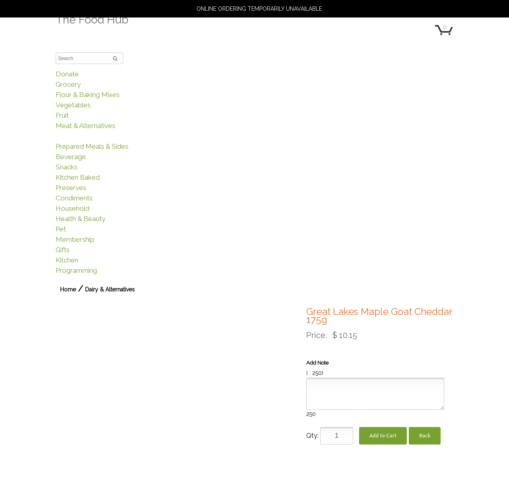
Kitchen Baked (78, 177)
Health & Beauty (80, 219)
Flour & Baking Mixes (88, 95)
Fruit (62, 115)
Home (68, 289)
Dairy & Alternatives (85, 136)
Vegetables (73, 105)
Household (72, 208)
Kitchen (67, 260)
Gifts (63, 250)
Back (424, 436)
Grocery (68, 84)
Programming (76, 270)
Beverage (71, 157)
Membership (75, 239)
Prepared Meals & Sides (92, 146)
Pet (61, 229)
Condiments (74, 198)
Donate (67, 74)
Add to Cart (382, 436)
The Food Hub (92, 19)
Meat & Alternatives (85, 126)
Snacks (67, 167)
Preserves (71, 188)
